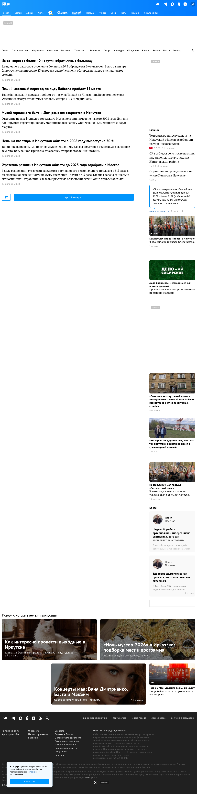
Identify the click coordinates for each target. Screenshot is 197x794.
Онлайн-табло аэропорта (68, 737)
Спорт (107, 50)
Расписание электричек (67, 741)
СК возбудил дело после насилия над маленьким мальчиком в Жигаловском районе (172, 157)
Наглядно (60, 754)
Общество (133, 50)
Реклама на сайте (10, 730)
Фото (41, 12)
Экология (95, 50)
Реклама (135, 12)
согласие (31, 772)
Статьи (18, 12)
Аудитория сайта (10, 734)
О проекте (33, 730)
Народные (38, 50)
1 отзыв (189, 593)
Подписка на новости (66, 748)
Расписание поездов (65, 744)
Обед (113, 12)
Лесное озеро (159, 717)
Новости (6, 12)
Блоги (166, 50)
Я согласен (29, 781)
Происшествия (20, 50)
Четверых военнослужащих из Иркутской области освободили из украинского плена (171, 139)
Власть (145, 50)
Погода (90, 12)
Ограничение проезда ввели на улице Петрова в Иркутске (170, 173)
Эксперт (177, 50)
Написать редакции (38, 734)
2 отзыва (153, 246)
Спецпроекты (151, 12)
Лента (5, 50)
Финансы (52, 50)
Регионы (66, 50)
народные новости (159, 210)
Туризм (102, 12)
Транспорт (80, 50)
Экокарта (59, 730)
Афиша (29, 12)
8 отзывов (154, 410)
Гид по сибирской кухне (95, 717)
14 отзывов (137, 699)
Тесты (123, 12)
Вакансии (33, 737)
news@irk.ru (91, 777)
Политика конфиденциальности (109, 730)
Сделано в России (64, 734)
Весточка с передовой (182, 717)
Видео (156, 50)
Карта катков (119, 717)
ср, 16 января (73, 197)
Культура (119, 50)
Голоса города (139, 717)
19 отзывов (155, 499)
